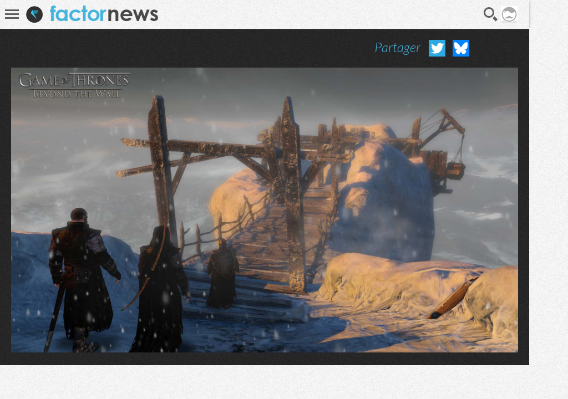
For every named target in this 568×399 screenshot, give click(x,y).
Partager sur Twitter (437, 48)
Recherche (491, 14)
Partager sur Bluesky (461, 48)
